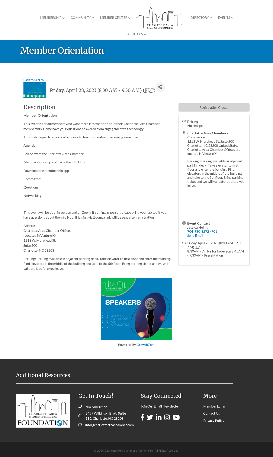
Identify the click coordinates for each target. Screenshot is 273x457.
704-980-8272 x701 (202, 231)
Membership (38, 17)
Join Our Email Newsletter (160, 406)
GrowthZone (145, 344)
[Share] (160, 87)
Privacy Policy (213, 420)
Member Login (214, 406)
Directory (187, 17)
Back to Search (33, 80)
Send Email (195, 235)
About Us (235, 17)
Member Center (101, 17)
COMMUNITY (68, 17)
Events (212, 17)
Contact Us (211, 413)
